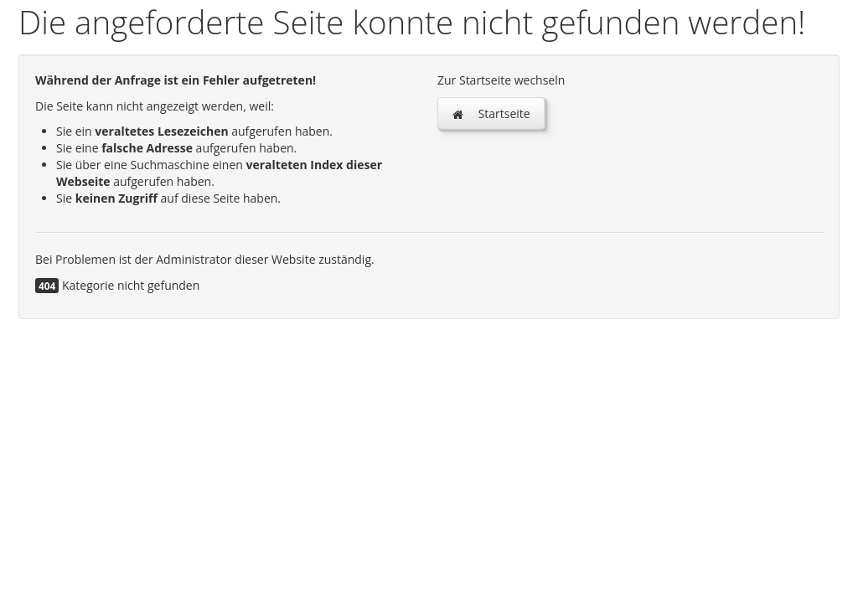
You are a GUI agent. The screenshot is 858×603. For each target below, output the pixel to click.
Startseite (491, 113)
